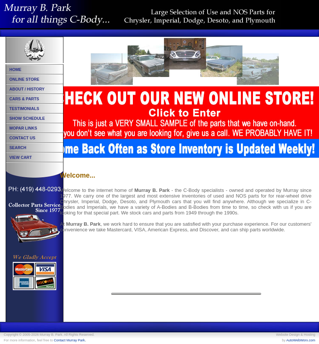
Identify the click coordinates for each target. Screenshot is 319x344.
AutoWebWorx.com (300, 340)
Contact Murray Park (69, 340)
